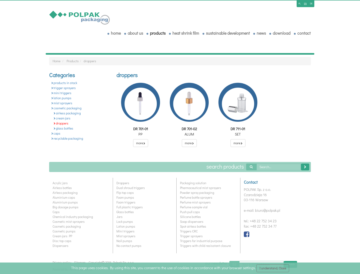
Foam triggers (125, 202)
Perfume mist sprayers (195, 202)
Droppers (122, 183)
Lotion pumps (125, 226)
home (116, 33)
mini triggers (61, 93)
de (311, 3)
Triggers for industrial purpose (201, 241)
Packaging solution (193, 183)
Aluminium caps (64, 197)
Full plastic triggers (129, 207)
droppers (90, 61)
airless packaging (67, 113)
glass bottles (63, 128)
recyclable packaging (67, 138)
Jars (119, 217)
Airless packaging (65, 192)
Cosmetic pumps (64, 231)
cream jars (62, 118)
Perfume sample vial (194, 207)
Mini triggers (125, 231)
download (281, 33)
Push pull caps (190, 212)
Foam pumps (125, 197)
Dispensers (60, 245)
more (140, 143)
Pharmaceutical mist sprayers (200, 188)
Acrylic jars (60, 183)
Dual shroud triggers (130, 188)
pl (299, 3)
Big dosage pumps (66, 207)
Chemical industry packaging (73, 217)
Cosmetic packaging (67, 226)
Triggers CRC (189, 231)
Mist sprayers (125, 236)
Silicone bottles (190, 217)
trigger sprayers (63, 88)
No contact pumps (128, 245)
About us (135, 33)
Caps (56, 212)
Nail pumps (124, 241)
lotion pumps (61, 98)
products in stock (64, 83)
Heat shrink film (185, 33)
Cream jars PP (62, 236)
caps (55, 133)
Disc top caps (62, 241)
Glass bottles (125, 212)
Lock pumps (124, 221)
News (261, 33)
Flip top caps (125, 192)
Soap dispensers (191, 221)
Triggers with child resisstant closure (205, 245)
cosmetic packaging (66, 108)
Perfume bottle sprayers (196, 197)
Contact (304, 33)
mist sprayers (61, 103)
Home (56, 61)
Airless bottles (62, 188)
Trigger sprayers (191, 236)
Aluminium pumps (65, 202)
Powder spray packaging (197, 192)
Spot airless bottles (193, 226)
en (305, 3)
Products (158, 33)
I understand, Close (272, 268)
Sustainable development (228, 33)
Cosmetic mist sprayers (69, 221)
